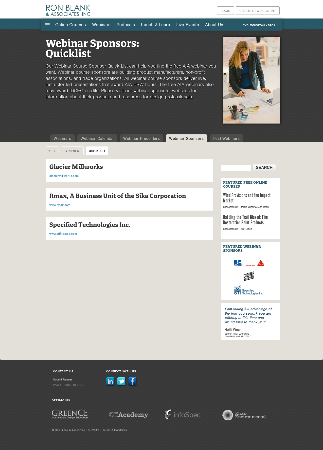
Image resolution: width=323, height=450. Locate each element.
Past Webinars (226, 138)
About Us (214, 24)
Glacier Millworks (76, 167)
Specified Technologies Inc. (89, 225)
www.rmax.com (59, 205)
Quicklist (97, 151)
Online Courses (70, 24)
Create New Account (257, 11)
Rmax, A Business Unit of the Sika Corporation (117, 196)
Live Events (187, 24)
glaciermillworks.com (64, 176)
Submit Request (63, 379)
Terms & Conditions (115, 430)
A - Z (52, 151)
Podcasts (126, 24)
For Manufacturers (259, 25)
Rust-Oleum (246, 229)
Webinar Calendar (97, 138)
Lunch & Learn (155, 24)
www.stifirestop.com (63, 234)
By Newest (72, 151)
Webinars (101, 24)
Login (225, 11)
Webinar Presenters (141, 138)
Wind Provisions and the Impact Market (246, 198)
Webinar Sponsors (186, 138)
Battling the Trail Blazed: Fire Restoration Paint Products (245, 220)
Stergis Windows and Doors (254, 207)
